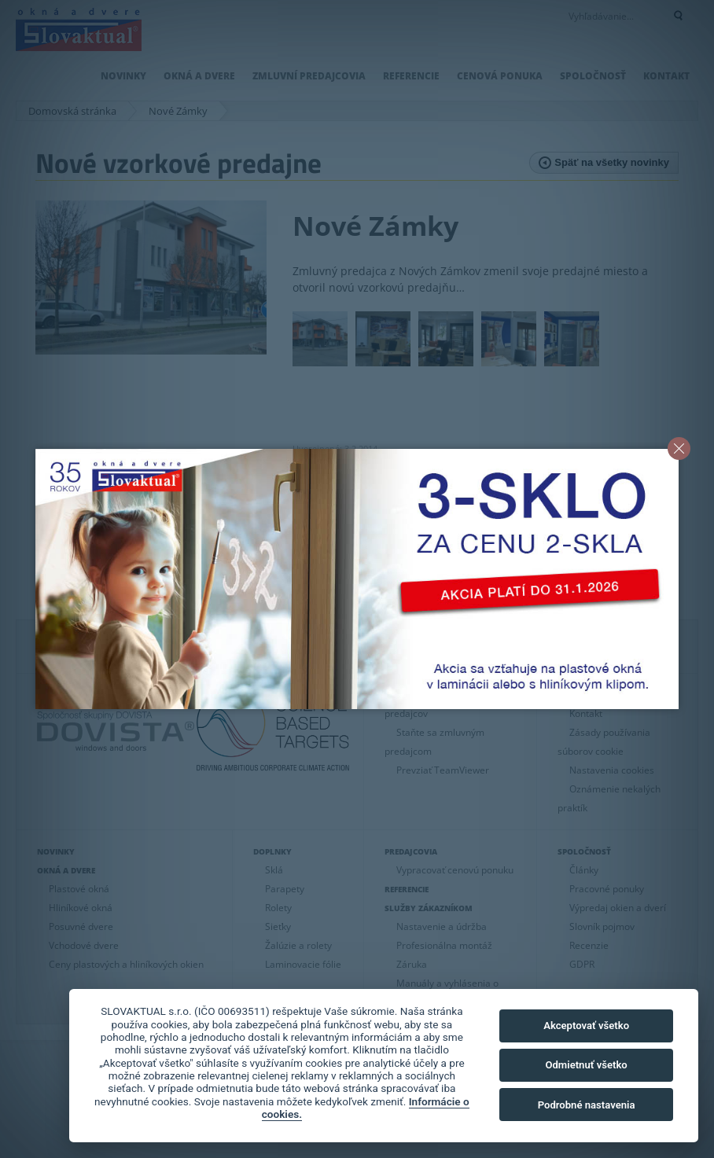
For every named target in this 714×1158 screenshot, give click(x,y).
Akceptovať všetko (586, 1025)
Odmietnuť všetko (586, 1065)
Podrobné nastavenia (586, 1105)
